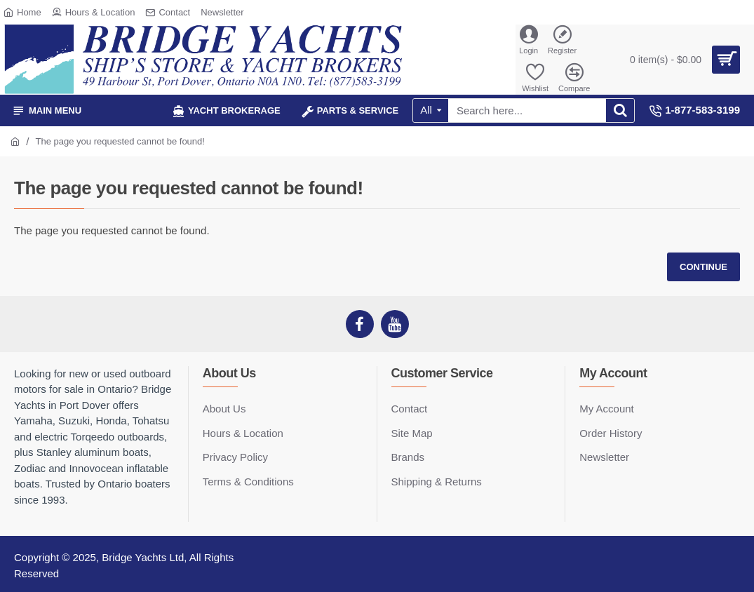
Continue (703, 267)
